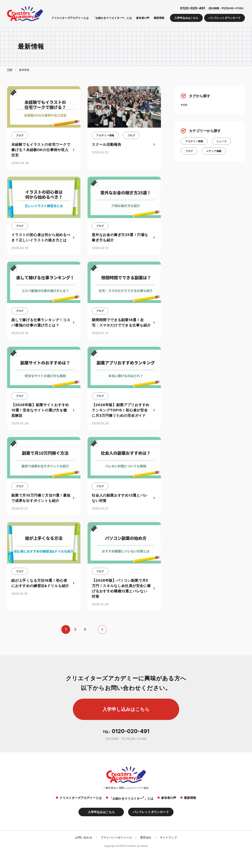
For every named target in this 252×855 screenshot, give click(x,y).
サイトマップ (168, 837)
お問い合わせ (83, 837)
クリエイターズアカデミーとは (70, 18)
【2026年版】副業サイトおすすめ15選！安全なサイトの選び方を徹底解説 (40, 410)
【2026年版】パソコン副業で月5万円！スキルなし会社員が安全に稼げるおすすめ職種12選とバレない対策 (121, 588)
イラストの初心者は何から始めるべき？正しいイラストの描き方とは (40, 237)
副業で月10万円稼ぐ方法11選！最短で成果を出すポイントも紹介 (41, 498)
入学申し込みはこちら (126, 709)
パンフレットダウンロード (224, 18)
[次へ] (102, 629)
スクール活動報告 (106, 144)
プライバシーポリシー (115, 837)
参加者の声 (142, 18)
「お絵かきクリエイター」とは (131, 798)
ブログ (20, 135)
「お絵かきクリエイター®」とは (112, 18)
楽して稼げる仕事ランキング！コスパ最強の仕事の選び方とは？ (40, 322)
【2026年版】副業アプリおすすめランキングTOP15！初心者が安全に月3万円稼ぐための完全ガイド (120, 410)
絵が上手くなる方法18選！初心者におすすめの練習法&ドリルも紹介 (40, 583)
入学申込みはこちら (186, 18)
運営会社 (145, 837)
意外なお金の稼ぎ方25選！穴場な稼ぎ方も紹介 (120, 237)
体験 (185, 104)
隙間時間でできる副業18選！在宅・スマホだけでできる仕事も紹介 (121, 322)
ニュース (221, 141)
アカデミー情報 (105, 135)
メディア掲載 (214, 150)
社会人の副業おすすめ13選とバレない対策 (119, 498)
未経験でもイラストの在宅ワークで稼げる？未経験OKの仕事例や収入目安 (40, 149)
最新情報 (159, 18)
